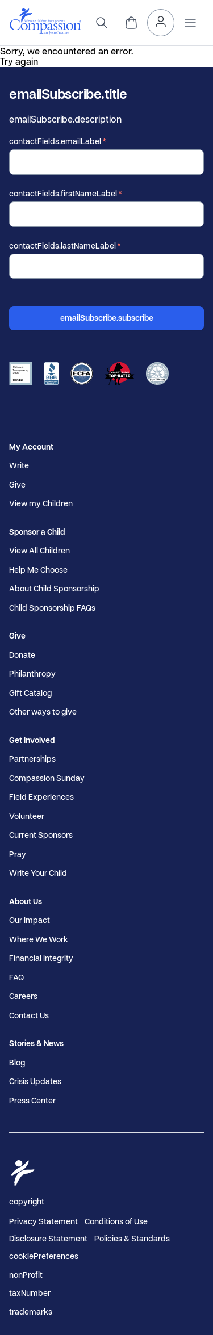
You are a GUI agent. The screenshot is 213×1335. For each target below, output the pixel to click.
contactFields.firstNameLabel (63, 193)
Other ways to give (43, 712)
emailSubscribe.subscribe (106, 317)
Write (19, 465)
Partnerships (32, 759)
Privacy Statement (43, 1221)
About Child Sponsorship (54, 588)
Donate (22, 655)
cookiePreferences (43, 1256)
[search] (101, 22)
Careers (23, 996)
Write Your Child (38, 873)
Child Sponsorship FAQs (52, 608)
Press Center (32, 1100)
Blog (17, 1062)
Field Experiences (41, 797)
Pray (17, 854)
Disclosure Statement (48, 1238)
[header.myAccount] (160, 22)
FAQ (16, 977)
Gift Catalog (30, 693)
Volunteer (26, 816)
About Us (25, 901)
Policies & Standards (132, 1238)
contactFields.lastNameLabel (62, 246)
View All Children (39, 550)
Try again (19, 61)
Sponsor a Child (37, 532)
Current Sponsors (41, 835)
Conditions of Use (116, 1221)
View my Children (41, 503)
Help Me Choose (38, 570)
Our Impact (29, 920)
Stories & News (36, 1043)
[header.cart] (131, 22)
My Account (31, 447)
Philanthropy (32, 674)
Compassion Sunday (47, 778)
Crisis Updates (35, 1081)
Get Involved (32, 740)
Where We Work (38, 939)
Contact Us (29, 1015)
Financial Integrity (41, 958)
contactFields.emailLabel (55, 141)
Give (17, 485)
